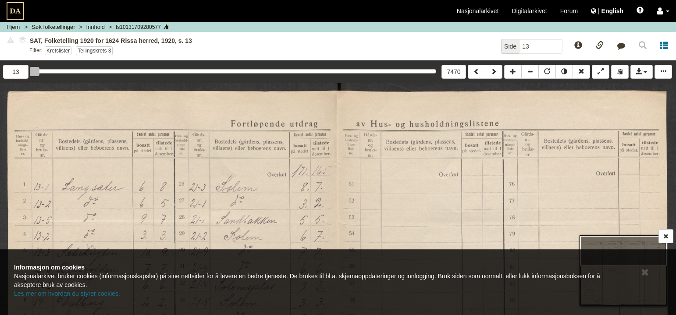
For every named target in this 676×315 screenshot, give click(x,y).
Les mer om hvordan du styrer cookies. (67, 293)
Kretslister (58, 51)
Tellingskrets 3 (94, 51)
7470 (453, 71)
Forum (569, 10)
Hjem (13, 27)
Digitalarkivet (529, 10)
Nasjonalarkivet (478, 10)
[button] (663, 11)
